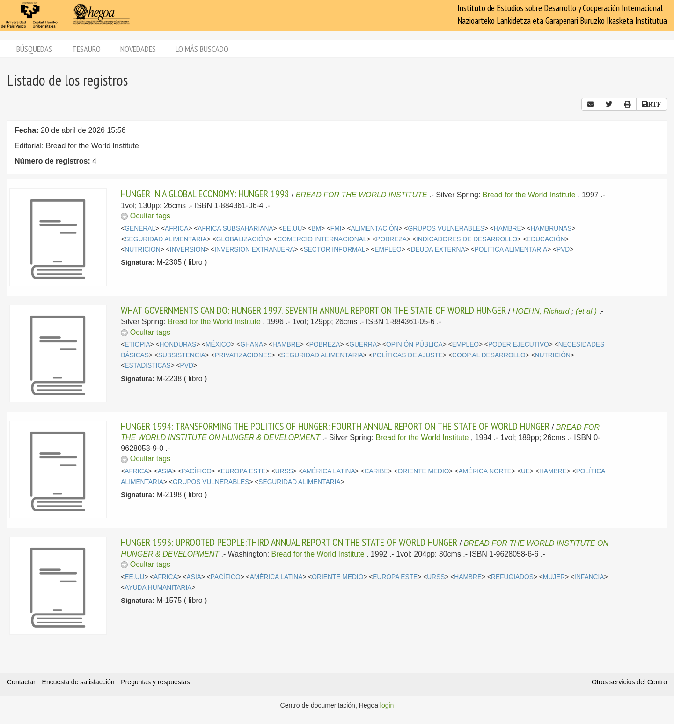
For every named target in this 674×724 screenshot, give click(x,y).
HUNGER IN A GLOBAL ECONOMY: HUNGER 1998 (205, 193)
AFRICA (176, 228)
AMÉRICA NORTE (485, 471)
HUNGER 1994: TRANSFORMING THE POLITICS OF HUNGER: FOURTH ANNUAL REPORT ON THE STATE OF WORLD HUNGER (335, 426)
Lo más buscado (202, 48)
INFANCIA (589, 576)
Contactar (21, 682)
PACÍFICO (197, 471)
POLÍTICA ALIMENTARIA (511, 249)
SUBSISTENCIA (181, 355)
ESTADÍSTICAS (147, 365)
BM (316, 228)
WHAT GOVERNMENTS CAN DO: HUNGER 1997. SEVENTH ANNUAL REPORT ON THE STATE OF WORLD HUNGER (313, 310)
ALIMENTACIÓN (374, 228)
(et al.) (586, 311)
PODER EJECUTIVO (518, 344)
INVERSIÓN (187, 249)
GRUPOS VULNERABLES (446, 228)
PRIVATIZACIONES (243, 355)
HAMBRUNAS (551, 228)
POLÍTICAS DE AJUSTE (408, 355)
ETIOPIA (137, 344)
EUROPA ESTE (243, 471)
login (387, 705)
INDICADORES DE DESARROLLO (466, 239)
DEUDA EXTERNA (437, 249)
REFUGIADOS (512, 576)
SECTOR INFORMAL (334, 249)
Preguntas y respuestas (155, 682)
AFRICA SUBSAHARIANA (235, 228)
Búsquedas (34, 48)
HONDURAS (178, 344)
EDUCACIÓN (546, 239)
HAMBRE (507, 228)
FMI (336, 228)
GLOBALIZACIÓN (242, 239)
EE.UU (292, 228)
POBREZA (391, 239)
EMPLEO (387, 249)
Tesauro (86, 48)
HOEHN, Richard (541, 311)
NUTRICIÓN (142, 249)
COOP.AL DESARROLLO (489, 355)
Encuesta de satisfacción (78, 682)
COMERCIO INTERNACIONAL (321, 239)
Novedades (138, 48)
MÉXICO (218, 344)
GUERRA (363, 344)
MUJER (554, 576)
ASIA (165, 471)
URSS (284, 471)
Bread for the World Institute (529, 195)
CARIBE (376, 471)
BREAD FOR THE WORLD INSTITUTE (361, 195)
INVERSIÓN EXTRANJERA (254, 249)
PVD (563, 249)
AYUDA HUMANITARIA (158, 587)
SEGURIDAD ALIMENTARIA (165, 239)
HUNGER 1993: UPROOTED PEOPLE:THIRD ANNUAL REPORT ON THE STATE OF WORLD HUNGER (289, 542)
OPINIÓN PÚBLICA (414, 344)
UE (525, 471)
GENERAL (140, 228)
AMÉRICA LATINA (328, 471)
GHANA (251, 344)
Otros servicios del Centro (629, 682)
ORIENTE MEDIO (423, 471)
